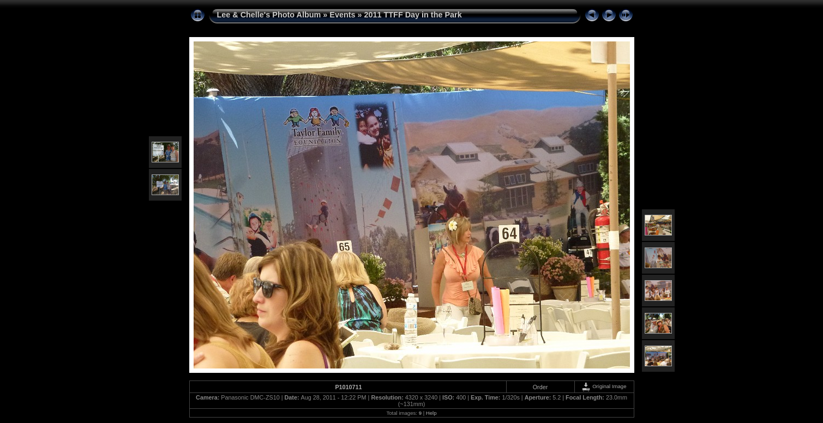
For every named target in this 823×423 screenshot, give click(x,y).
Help (431, 413)
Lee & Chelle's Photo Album (269, 14)
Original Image (603, 386)
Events (342, 14)
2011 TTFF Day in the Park (413, 14)
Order (540, 387)
